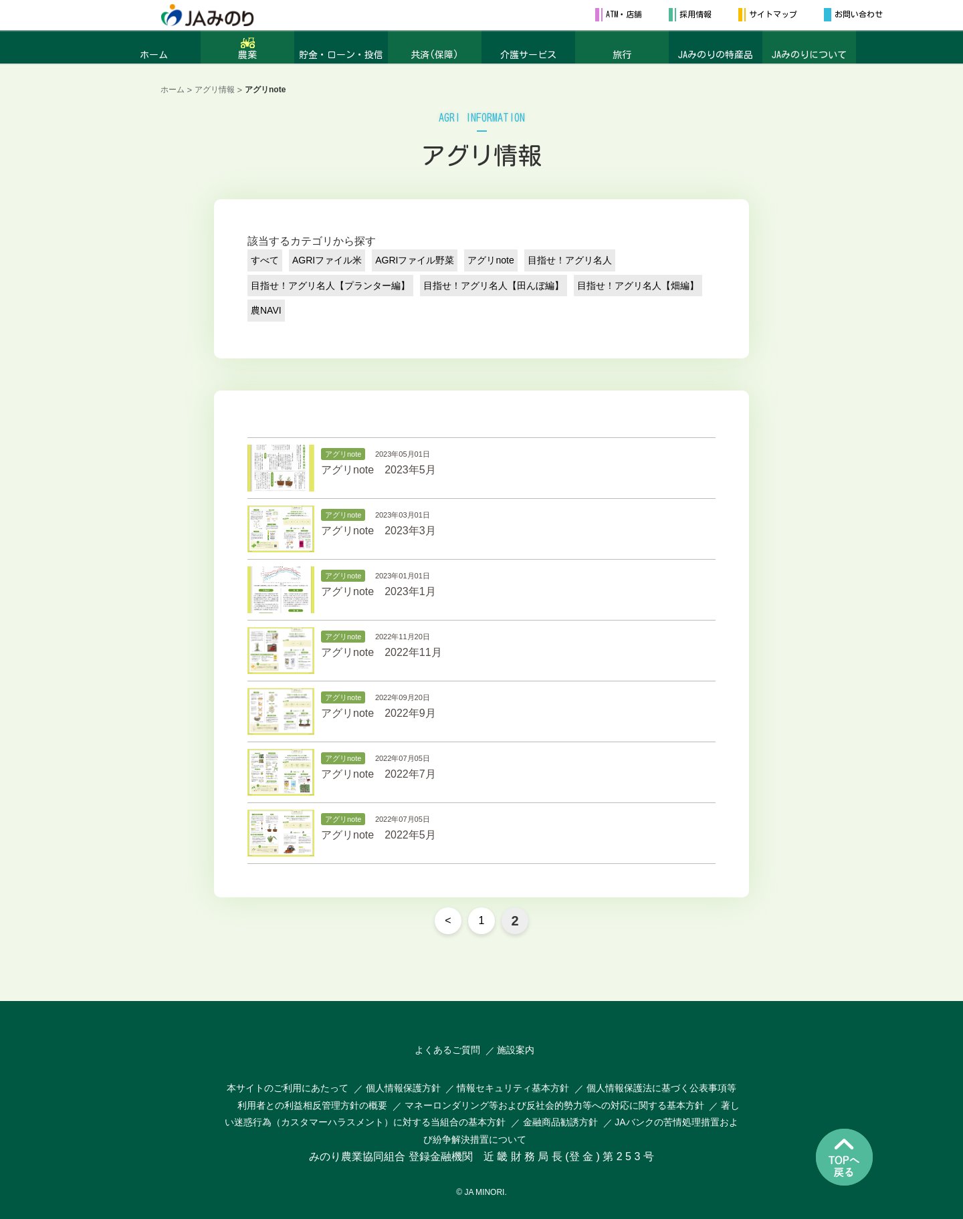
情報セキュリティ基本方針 (513, 1088)
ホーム (154, 55)
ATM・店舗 (624, 14)
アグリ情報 (215, 89)
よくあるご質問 (447, 1049)
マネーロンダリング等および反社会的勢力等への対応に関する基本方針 (554, 1105)
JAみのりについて (809, 55)
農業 (247, 55)
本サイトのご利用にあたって (287, 1088)
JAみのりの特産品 (715, 55)
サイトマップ (773, 14)
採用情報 (695, 14)
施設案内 (515, 1049)
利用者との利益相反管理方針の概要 (312, 1105)
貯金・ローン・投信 (341, 55)
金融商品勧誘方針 (560, 1122)
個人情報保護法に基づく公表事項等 (661, 1088)
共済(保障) (435, 55)
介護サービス (528, 55)
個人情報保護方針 (404, 1088)
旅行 (622, 55)
